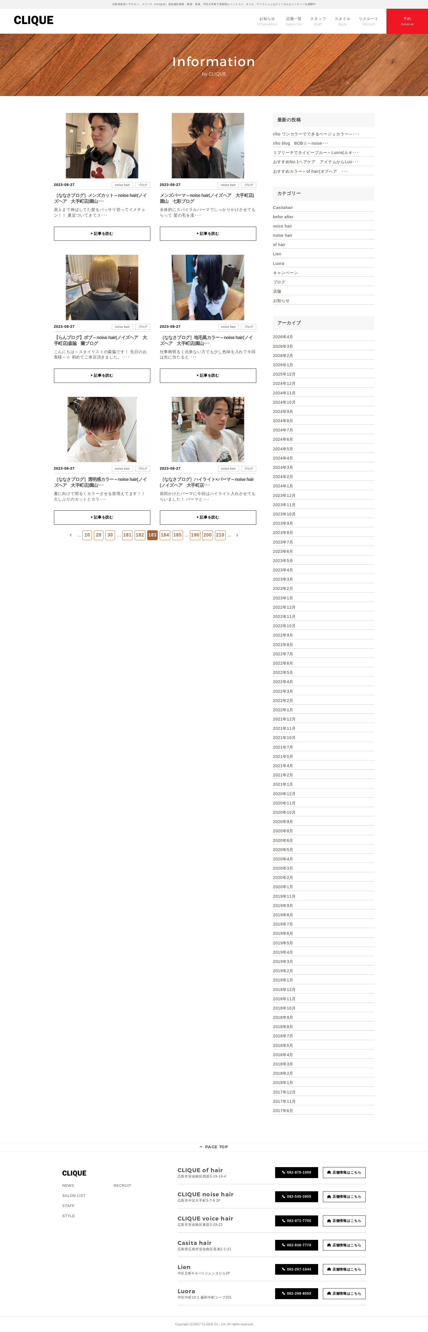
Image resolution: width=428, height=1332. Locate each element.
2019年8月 (283, 915)
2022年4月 (283, 681)
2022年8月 (283, 644)
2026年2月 (283, 355)
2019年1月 (283, 980)
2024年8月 (283, 421)
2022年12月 (284, 607)
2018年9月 (283, 1017)
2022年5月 (283, 672)
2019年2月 (283, 971)
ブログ (142, 185)
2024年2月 (283, 476)
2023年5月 (283, 560)
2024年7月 (283, 430)
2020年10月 (284, 812)
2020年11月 (284, 803)
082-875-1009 (299, 1172)
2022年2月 (283, 700)
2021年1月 (283, 784)
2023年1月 (283, 598)
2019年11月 (284, 896)
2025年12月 (284, 374)
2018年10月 (284, 1008)
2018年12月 (284, 989)
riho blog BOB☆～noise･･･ (301, 143)
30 (110, 535)
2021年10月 (284, 737)
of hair (279, 244)
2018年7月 (283, 1036)
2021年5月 (283, 756)
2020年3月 (283, 868)
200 (207, 535)
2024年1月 (283, 486)
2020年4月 (283, 859)
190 (195, 535)
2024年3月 (283, 467)
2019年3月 (283, 961)
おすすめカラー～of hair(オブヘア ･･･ (310, 171)
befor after (283, 217)
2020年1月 (283, 887)
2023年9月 (283, 523)
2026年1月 (283, 365)
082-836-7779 (299, 1245)
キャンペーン (285, 273)
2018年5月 (283, 1045)
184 (165, 535)
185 (177, 535)
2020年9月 (283, 821)
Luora (278, 263)
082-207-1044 (299, 1269)
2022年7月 (283, 654)
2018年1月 (283, 1082)
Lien (277, 254)
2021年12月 (284, 719)
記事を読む (102, 233)
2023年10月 (284, 514)
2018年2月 (283, 1073)
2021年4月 (283, 765)
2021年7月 (283, 747)
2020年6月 (283, 840)
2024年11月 (284, 393)
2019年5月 (283, 943)
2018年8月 (283, 1026)
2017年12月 (284, 1092)
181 (127, 535)
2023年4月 (283, 570)
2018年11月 (284, 999)
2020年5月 (283, 849)
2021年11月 (284, 728)
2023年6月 (283, 551)
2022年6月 (283, 663)
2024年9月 (283, 411)
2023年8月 (283, 532)
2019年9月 (283, 905)
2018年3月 (283, 1064)
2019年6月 (283, 933)
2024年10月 (284, 402)
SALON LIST (74, 1196)
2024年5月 (283, 449)
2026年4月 (283, 337)
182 (140, 535)
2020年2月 (283, 877)
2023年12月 (284, 495)
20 (99, 535)
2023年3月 (283, 579)
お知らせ (281, 300)
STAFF (68, 1206)
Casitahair (283, 207)
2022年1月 (283, 710)
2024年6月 (283, 439)
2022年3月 (283, 691)
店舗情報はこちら (347, 1172)
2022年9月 (283, 635)
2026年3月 (283, 346)
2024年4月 (283, 458)
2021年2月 (283, 775)
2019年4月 (283, 952)
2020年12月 (284, 794)
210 (220, 535)
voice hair (228, 326)
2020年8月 (283, 831)
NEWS (68, 1185)
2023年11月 (284, 505)
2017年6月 (283, 1110)
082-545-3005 (299, 1197)
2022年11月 (284, 616)
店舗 (277, 291)
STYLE (68, 1216)
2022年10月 (284, 626)
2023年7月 (283, 542)
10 (87, 535)
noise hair (122, 185)
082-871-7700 (299, 1221)
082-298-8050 (299, 1293)
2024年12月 (284, 383)
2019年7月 (283, 924)
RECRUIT (122, 1185)
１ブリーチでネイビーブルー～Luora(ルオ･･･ (316, 152)
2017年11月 (284, 1101)
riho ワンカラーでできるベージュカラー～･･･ (316, 134)
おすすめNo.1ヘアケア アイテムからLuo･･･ (316, 162)
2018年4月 (283, 1055)
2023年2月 (283, 588)
